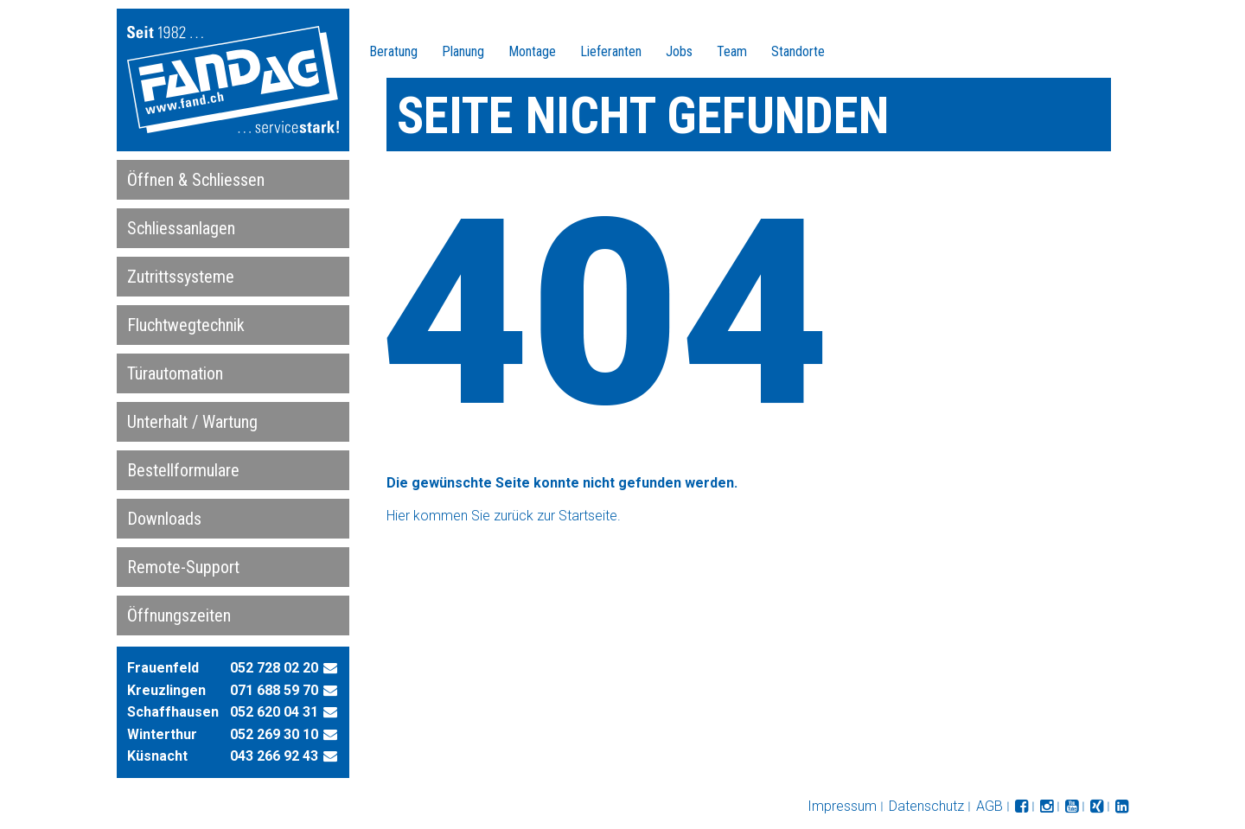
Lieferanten (611, 51)
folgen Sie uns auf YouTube (1071, 806)
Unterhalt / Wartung (192, 421)
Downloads (164, 518)
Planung (463, 51)
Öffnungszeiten (179, 615)
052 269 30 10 (274, 734)
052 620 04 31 (274, 712)
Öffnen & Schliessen (196, 179)
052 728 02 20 (274, 668)
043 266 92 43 (274, 756)
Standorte (798, 51)
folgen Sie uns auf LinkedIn (1121, 806)
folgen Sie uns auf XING (1096, 806)
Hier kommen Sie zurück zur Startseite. (503, 515)
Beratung (393, 51)
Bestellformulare (183, 470)
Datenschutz (926, 806)
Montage (532, 51)
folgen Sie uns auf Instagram (1046, 806)
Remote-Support (183, 567)
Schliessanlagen (181, 228)
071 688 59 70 (274, 690)
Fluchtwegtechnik (186, 325)
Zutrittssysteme (180, 276)
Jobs (679, 51)
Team (732, 51)
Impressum (842, 806)
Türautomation (175, 373)
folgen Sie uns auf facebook (1021, 806)
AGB (989, 806)
